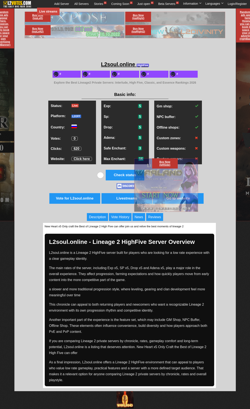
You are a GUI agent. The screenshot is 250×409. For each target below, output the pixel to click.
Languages (215, 3)
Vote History (120, 217)
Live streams (48, 11)
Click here (82, 159)
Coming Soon (120, 4)
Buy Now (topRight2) (138, 30)
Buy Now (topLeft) (37, 17)
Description (97, 217)
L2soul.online (125, 64)
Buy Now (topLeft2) (37, 30)
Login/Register (237, 4)
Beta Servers (166, 4)
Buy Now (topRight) (138, 17)
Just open (143, 4)
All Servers (81, 4)
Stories (98, 4)
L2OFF (76, 116)
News (139, 217)
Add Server (61, 4)
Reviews (154, 217)
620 (76, 148)
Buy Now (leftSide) (164, 163)
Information (192, 3)
